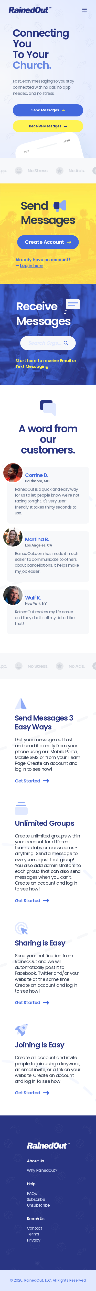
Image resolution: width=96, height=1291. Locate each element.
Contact (34, 1228)
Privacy (33, 1240)
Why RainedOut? (42, 1170)
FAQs (32, 1193)
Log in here (31, 266)
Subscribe (36, 1199)
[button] (84, 10)
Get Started (32, 781)
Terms (33, 1234)
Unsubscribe (38, 1205)
